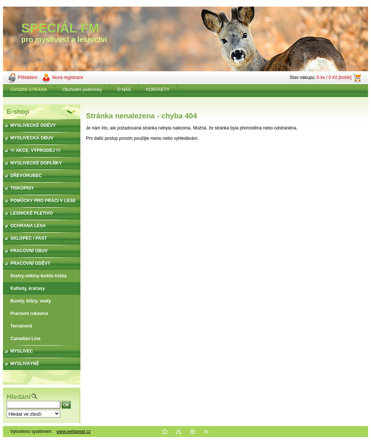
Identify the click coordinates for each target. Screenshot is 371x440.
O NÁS (124, 89)
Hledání (19, 397)
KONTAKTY (158, 89)
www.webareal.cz (73, 431)
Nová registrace (67, 77)
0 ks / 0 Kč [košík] (334, 77)
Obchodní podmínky (82, 89)
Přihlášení (27, 77)
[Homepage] (29, 89)
